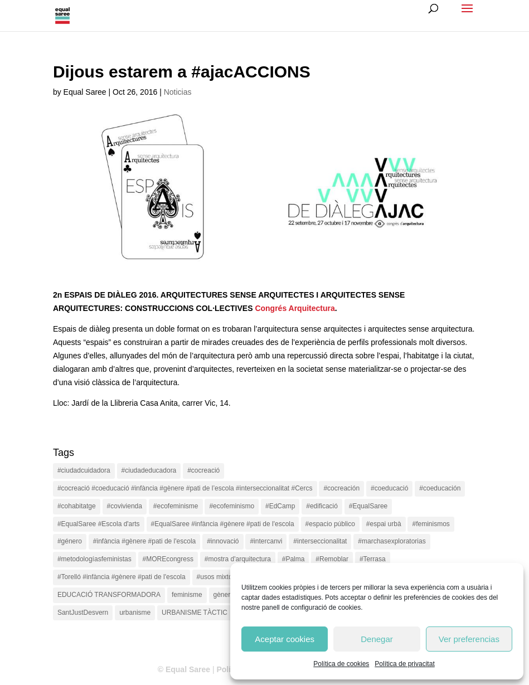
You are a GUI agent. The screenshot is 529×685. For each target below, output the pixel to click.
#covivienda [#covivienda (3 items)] (124, 506)
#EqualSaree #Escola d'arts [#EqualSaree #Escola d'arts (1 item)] (98, 524)
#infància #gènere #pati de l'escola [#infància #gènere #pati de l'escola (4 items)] (144, 541)
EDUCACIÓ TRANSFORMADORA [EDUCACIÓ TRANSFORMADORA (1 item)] (109, 595)
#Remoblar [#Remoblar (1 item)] (332, 559)
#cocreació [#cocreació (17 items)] (203, 470)
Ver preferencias (469, 639)
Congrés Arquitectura (294, 308)
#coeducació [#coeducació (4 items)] (389, 488)
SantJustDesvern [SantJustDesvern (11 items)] (82, 612)
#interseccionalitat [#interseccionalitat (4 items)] (320, 541)
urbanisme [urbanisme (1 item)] (135, 612)
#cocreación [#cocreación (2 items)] (341, 488)
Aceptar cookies (284, 639)
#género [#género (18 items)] (69, 541)
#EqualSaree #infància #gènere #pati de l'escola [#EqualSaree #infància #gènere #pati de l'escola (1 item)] (222, 524)
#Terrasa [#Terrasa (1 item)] (373, 559)
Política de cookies (341, 664)
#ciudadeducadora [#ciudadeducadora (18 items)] (149, 470)
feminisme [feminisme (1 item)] (187, 595)
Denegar (377, 639)
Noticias (178, 92)
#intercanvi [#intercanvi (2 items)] (266, 541)
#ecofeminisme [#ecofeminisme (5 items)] (175, 506)
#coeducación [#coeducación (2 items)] (439, 488)
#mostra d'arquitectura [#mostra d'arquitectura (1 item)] (238, 559)
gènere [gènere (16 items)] (223, 595)
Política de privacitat (404, 664)
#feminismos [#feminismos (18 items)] (430, 524)
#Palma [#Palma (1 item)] (293, 559)
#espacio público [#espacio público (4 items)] (330, 524)
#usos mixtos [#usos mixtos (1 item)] (216, 577)
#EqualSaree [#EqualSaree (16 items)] (368, 506)
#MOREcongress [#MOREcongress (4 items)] (168, 559)
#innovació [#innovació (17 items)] (223, 541)
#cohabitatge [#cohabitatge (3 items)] (76, 506)
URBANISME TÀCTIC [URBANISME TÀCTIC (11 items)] (194, 612)
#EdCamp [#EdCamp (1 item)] (280, 506)
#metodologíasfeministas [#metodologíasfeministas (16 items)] (94, 559)
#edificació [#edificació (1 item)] (322, 506)
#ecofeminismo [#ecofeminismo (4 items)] (231, 506)
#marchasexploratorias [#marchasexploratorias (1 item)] (391, 541)
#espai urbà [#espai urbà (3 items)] (383, 524)
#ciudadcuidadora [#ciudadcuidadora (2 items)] (83, 470)
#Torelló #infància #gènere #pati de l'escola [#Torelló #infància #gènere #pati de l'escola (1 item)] (121, 577)
